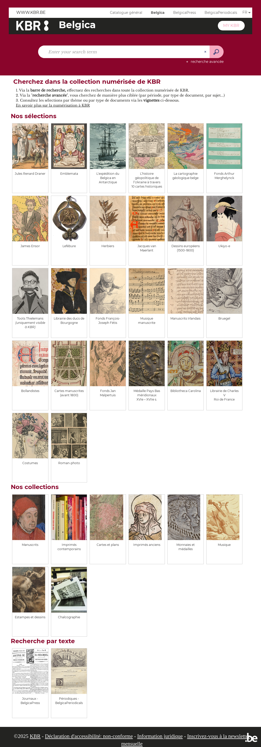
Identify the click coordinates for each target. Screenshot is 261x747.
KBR (35, 736)
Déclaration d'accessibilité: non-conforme (89, 736)
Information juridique (160, 736)
